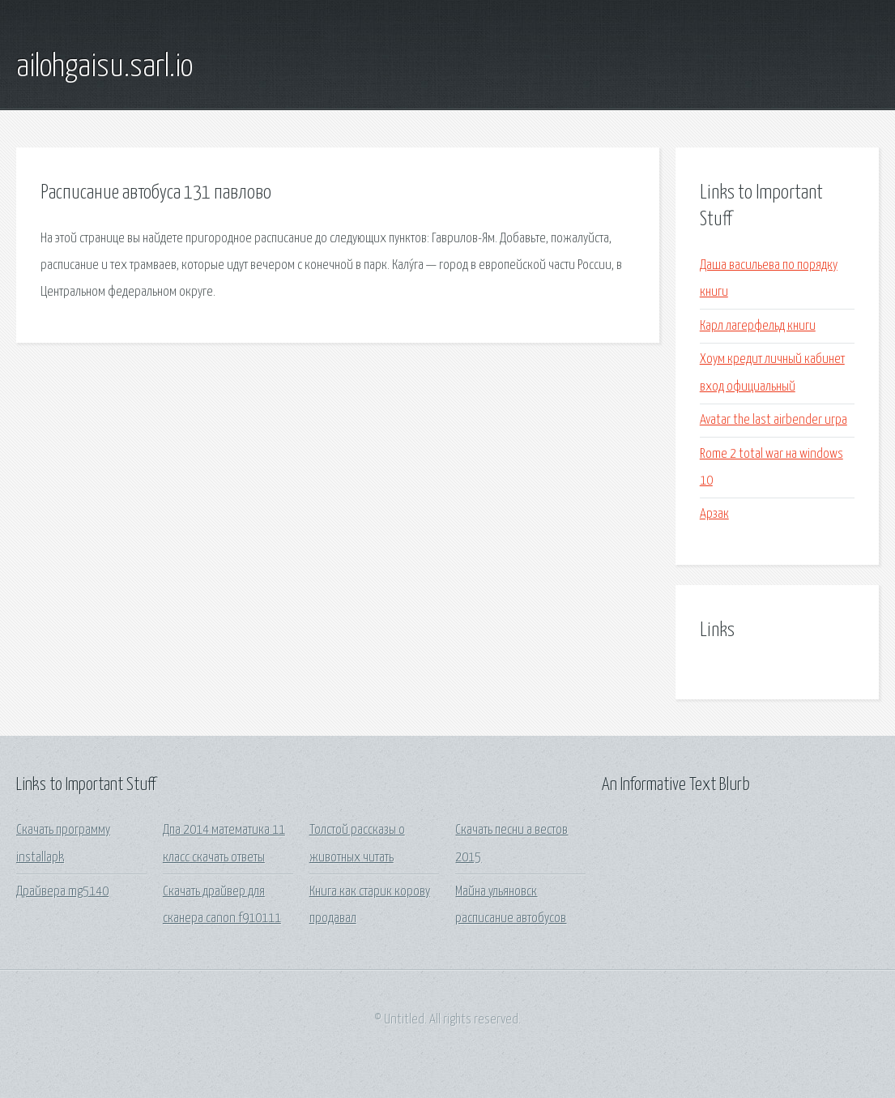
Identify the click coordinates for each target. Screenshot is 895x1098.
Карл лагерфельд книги (758, 326)
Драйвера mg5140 (62, 892)
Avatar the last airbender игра (773, 420)
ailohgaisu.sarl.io (104, 67)
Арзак (714, 514)
